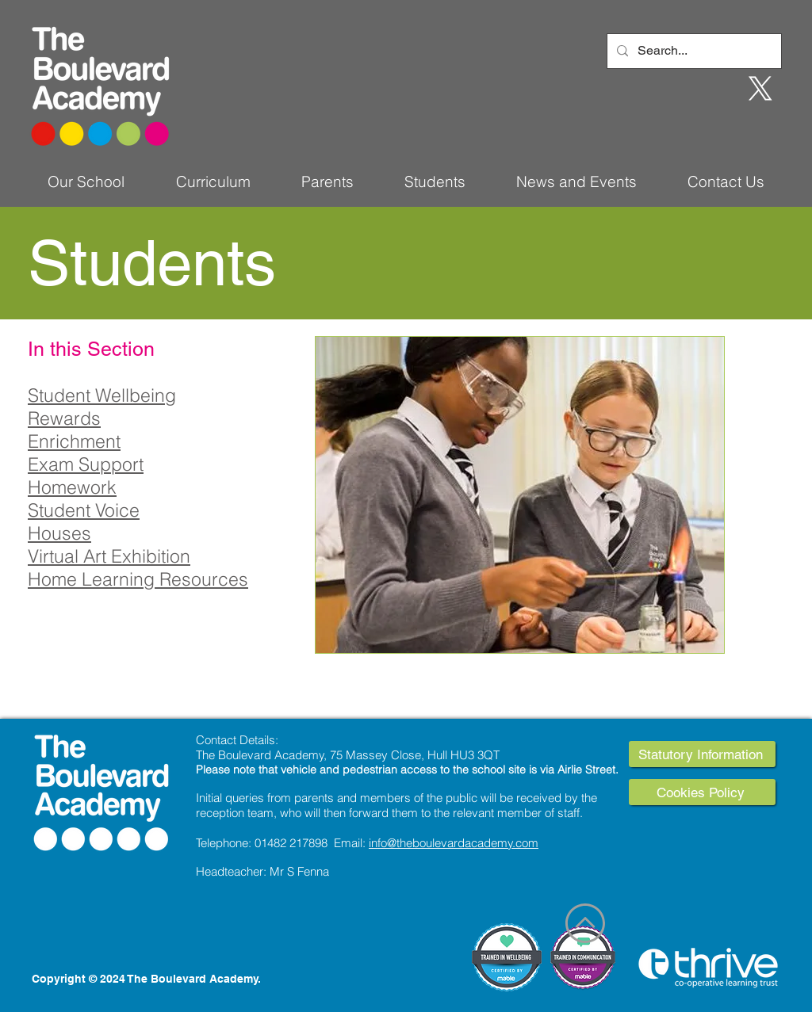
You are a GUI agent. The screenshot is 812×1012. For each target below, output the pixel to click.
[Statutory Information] (702, 754)
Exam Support (86, 464)
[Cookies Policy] (702, 792)
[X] (760, 88)
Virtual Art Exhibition (109, 555)
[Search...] (693, 51)
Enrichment (74, 441)
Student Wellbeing (102, 395)
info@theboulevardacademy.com (453, 842)
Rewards (64, 418)
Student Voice (84, 509)
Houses (59, 532)
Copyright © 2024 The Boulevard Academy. (146, 978)
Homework (72, 486)
